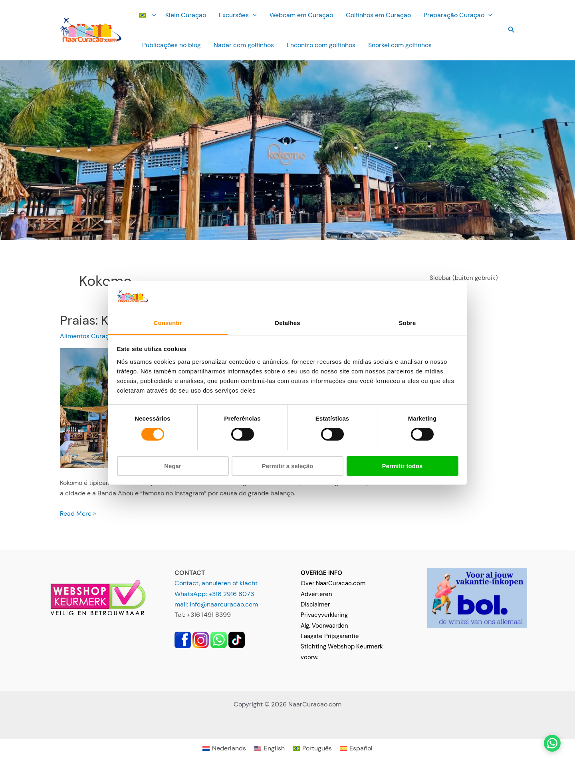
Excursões (238, 15)
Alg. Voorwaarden (324, 626)
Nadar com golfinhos (244, 45)
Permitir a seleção (287, 466)
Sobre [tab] (407, 322)
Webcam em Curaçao (301, 15)
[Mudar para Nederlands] (224, 748)
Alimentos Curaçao (88, 336)
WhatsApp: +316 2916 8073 (214, 594)
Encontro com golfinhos (321, 45)
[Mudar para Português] (312, 748)
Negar (172, 466)
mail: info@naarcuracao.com (216, 604)
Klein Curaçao (185, 15)
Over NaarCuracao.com (333, 583)
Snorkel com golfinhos (400, 45)
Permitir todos (402, 466)
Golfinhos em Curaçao (378, 15)
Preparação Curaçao (458, 15)
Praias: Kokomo (104, 320)
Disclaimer (315, 604)
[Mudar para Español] (356, 748)
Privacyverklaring (324, 615)
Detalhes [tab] (287, 322)
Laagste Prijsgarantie (330, 636)
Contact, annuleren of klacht (216, 583)
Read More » (78, 514)
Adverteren (316, 594)
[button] (152, 15)
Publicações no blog (171, 45)
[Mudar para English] (269, 748)
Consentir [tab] (168, 322)
